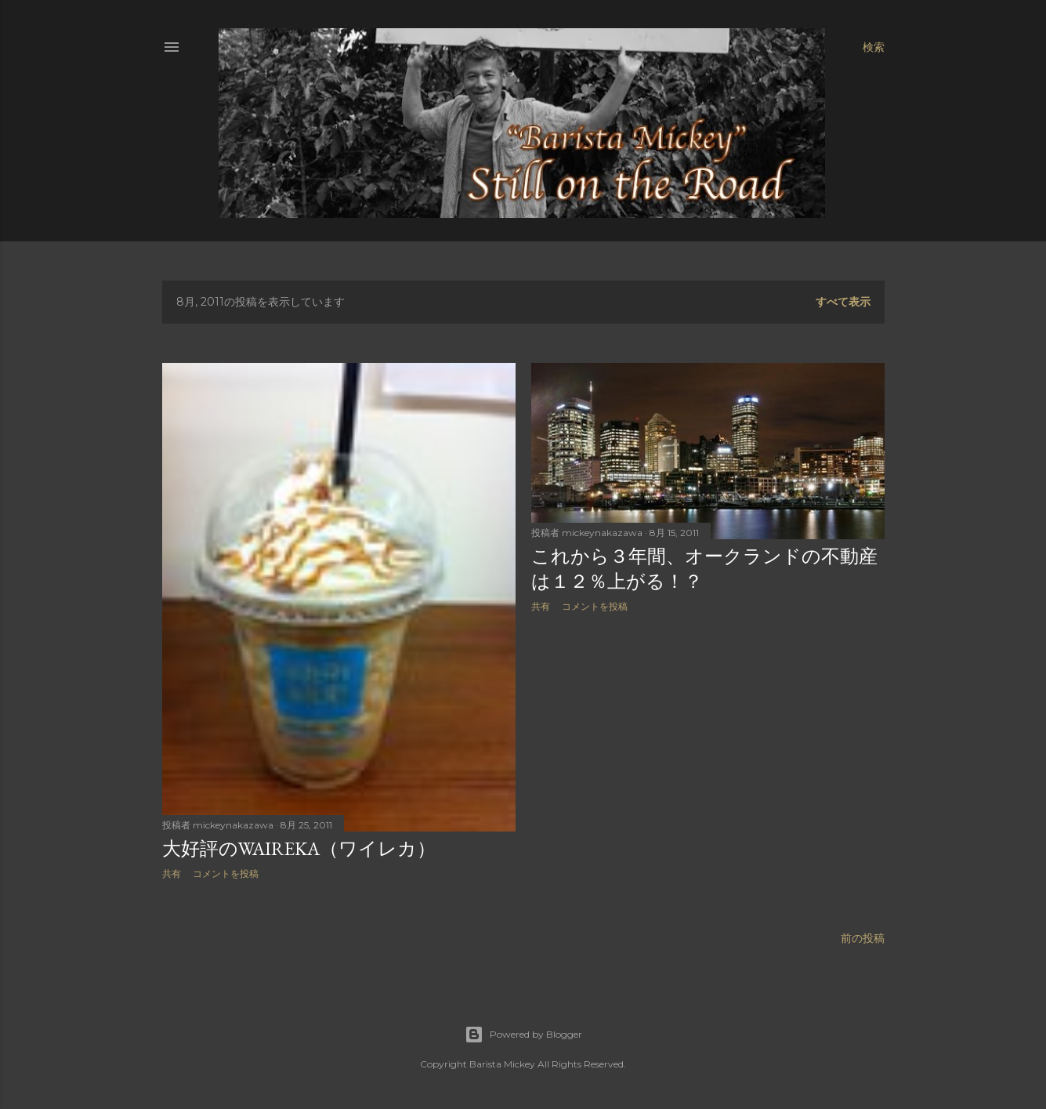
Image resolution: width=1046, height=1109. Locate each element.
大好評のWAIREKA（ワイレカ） (299, 848)
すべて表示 (843, 302)
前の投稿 (863, 938)
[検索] (874, 47)
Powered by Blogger (523, 1034)
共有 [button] (171, 873)
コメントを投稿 (226, 873)
